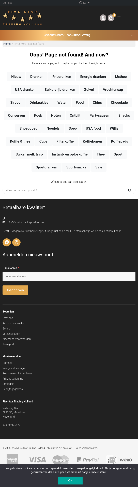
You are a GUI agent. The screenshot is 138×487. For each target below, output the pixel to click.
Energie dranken (93, 77)
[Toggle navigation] (119, 17)
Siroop (15, 103)
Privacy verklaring (13, 378)
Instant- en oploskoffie (70, 154)
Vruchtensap (113, 90)
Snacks (124, 115)
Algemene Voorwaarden (17, 339)
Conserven (16, 115)
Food (80, 103)
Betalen (7, 328)
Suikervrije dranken (60, 90)
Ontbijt (75, 115)
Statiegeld (8, 383)
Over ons (8, 318)
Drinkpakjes (39, 103)
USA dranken (25, 90)
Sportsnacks (76, 167)
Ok (70, 480)
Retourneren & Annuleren (17, 373)
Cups (43, 141)
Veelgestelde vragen (14, 368)
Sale (98, 167)
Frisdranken (61, 77)
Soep (73, 128)
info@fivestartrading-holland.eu (23, 222)
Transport (8, 344)
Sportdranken (46, 167)
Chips (97, 103)
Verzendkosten (11, 333)
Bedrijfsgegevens (13, 389)
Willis (114, 128)
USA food (93, 128)
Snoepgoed (29, 128)
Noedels (53, 128)
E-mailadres (11, 268)
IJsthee (121, 77)
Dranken (36, 77)
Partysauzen (99, 115)
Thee (101, 154)
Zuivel (89, 90)
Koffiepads (119, 141)
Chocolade (119, 103)
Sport (118, 154)
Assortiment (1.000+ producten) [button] (67, 35)
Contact (7, 2)
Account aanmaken (14, 323)
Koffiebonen (92, 141)
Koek (38, 115)
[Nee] (133, 468)
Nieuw (16, 77)
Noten (56, 115)
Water (62, 103)
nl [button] (82, 2)
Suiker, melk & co (29, 154)
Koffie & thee (20, 141)
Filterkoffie (65, 141)
